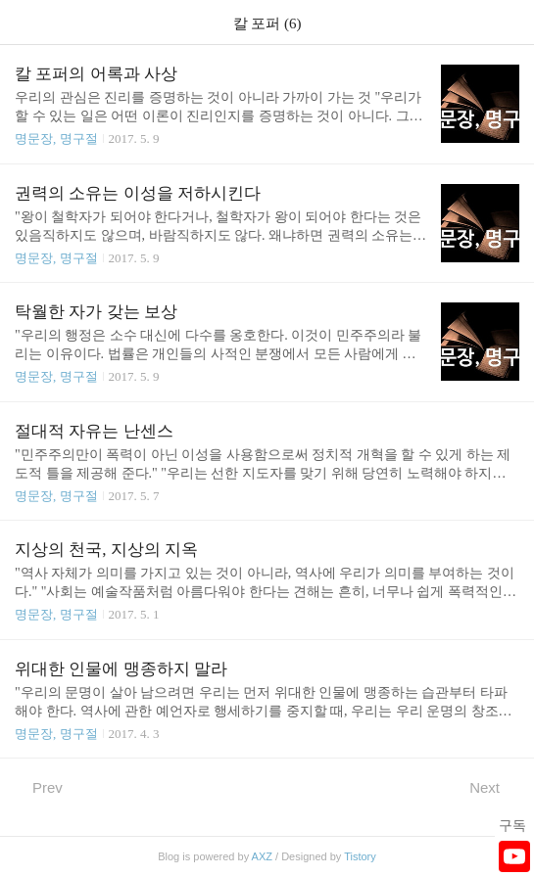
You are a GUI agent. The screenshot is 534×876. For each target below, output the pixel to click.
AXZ (262, 856)
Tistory (360, 856)
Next (494, 787)
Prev (39, 787)
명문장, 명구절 (56, 138)
